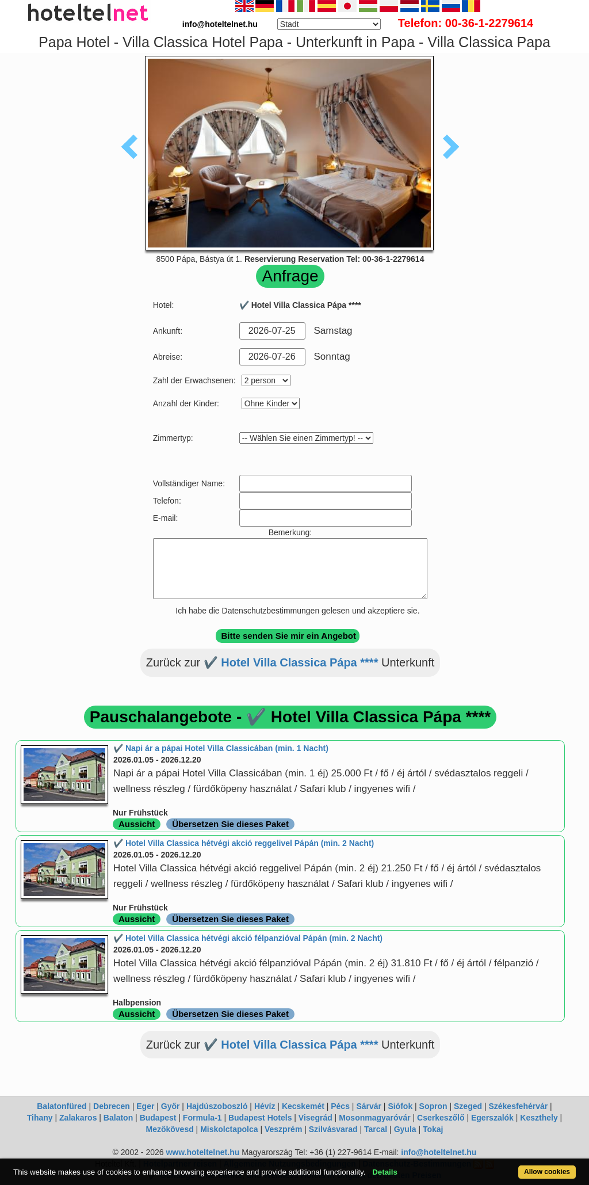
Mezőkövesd (169, 1129)
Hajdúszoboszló (217, 1106)
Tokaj (433, 1129)
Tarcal (375, 1129)
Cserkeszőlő (440, 1117)
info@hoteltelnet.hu (438, 1152)
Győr (170, 1106)
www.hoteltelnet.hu (202, 1152)
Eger (145, 1106)
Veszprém (283, 1129)
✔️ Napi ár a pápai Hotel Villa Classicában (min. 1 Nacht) (220, 748)
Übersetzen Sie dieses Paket (230, 824)
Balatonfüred (61, 1106)
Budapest (158, 1117)
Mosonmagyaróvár (374, 1117)
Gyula (405, 1129)
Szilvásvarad (333, 1129)
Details (384, 1172)
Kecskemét (303, 1106)
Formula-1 (202, 1117)
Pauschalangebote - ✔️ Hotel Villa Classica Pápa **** (290, 717)
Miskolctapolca (229, 1129)
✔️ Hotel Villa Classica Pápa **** (291, 662)
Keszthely (538, 1117)
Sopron (433, 1106)
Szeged (468, 1106)
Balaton (118, 1117)
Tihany (40, 1117)
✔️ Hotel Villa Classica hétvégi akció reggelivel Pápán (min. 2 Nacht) (243, 843)
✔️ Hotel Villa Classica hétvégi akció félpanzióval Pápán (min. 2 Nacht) (248, 938)
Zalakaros (78, 1117)
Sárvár (368, 1106)
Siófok (400, 1106)
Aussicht (136, 824)
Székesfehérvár (518, 1106)
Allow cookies (547, 1172)
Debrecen (111, 1106)
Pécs (340, 1106)
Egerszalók (492, 1117)
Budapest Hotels (260, 1117)
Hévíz (265, 1106)
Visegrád (315, 1117)
